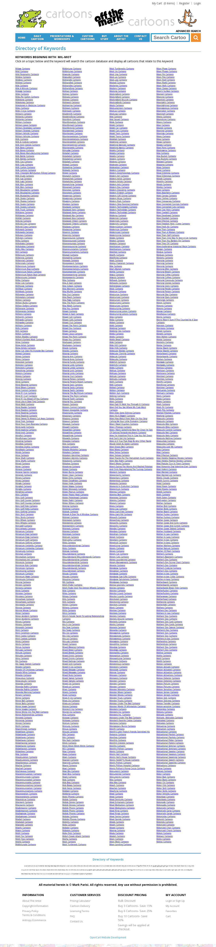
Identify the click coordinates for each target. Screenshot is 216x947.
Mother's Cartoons (164, 553)
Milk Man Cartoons (24, 184)
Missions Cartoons (70, 418)
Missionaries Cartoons (72, 412)
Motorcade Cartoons (165, 802)
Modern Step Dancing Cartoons (123, 204)
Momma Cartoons (117, 491)
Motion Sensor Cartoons (167, 692)
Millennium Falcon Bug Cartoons (30, 274)
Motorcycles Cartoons (165, 816)
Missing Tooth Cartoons (73, 398)
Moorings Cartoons (164, 133)
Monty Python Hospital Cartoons (124, 765)
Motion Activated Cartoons (168, 669)
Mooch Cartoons (116, 785)
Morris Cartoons (163, 317)
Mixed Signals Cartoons (73, 680)
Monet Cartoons (116, 537)
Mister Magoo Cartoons (72, 486)
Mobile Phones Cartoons (73, 813)
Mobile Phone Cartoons (73, 808)
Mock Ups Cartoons (118, 74)
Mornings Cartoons (165, 300)
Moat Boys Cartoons (71, 774)
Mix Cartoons (68, 621)
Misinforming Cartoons (72, 127)
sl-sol (164, 870)
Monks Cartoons (116, 624)
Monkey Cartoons (117, 616)
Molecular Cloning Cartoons (122, 353)
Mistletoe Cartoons (70, 508)
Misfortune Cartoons (71, 68)
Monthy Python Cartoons (121, 748)
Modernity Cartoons (118, 223)
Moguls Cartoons (117, 277)
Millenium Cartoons (24, 254)
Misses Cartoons (69, 331)
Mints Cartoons (22, 641)
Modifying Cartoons (118, 257)
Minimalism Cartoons (25, 556)
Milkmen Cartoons (23, 238)
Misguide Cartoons (70, 74)
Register (184, 3)
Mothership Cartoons (166, 641)
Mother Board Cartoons (167, 511)
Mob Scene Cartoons (71, 788)
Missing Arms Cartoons (72, 359)
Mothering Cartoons (165, 601)
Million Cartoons (23, 300)
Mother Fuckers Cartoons (167, 517)
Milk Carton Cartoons (25, 167)
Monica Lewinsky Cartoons (121, 584)
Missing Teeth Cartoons (73, 390)
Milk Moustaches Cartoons (27, 192)
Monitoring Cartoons (118, 601)
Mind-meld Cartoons (24, 427)
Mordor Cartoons (164, 187)
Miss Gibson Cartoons (72, 286)
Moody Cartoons (116, 824)
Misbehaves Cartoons (25, 737)
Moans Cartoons (69, 765)
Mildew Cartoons (23, 77)
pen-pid (96, 870)
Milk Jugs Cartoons (24, 181)
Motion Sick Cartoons (166, 697)
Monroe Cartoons (117, 672)
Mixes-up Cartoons (70, 703)
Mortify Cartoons (164, 381)
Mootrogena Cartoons (166, 150)
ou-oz (85, 870)
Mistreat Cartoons (70, 517)
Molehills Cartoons (117, 365)
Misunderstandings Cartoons (75, 565)
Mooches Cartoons (117, 788)
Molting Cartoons (117, 396)
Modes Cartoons (116, 238)
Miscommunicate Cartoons (27, 777)
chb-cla (80, 866)
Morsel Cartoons (163, 331)
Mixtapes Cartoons (70, 720)
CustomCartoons (87, 37)
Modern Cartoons (117, 170)
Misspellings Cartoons (72, 435)
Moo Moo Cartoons (117, 782)
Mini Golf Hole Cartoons (26, 506)
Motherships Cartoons (166, 644)
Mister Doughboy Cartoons (74, 480)
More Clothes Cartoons (166, 198)
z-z (70, 874)
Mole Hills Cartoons (118, 348)
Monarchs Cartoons (118, 522)
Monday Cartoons (117, 528)
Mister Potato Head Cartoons (75, 494)
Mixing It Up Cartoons (72, 709)
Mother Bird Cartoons (166, 506)
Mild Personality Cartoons (27, 74)
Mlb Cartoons (68, 734)
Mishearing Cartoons (71, 105)
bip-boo (51, 866)
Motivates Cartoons (165, 723)
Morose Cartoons (163, 311)
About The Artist (31, 901)
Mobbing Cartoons (70, 793)
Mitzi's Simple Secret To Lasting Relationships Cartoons (83, 617)
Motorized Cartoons (165, 824)
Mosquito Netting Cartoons (168, 438)
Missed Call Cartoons (71, 317)
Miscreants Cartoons (24, 805)
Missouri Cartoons (70, 421)
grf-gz (166, 866)
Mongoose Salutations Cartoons (123, 579)
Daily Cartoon (37, 37)
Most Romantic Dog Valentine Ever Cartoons (176, 466)
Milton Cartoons (22, 333)
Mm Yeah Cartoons (70, 740)
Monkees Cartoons (117, 613)
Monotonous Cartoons (119, 663)
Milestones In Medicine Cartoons (30, 105)
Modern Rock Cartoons (119, 201)
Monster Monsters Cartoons (122, 689)
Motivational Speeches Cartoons (170, 762)
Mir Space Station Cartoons (27, 663)
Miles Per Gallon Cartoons (27, 96)
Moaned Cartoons (70, 760)
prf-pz (120, 870)
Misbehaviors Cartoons (25, 748)
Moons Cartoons (163, 116)
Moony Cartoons (163, 122)
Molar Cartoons (116, 319)
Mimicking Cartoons (24, 370)
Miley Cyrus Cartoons (25, 110)
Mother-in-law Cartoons (167, 573)
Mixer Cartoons (69, 689)
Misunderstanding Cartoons (75, 559)
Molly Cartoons (116, 381)
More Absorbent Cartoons (168, 192)
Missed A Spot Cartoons (73, 314)
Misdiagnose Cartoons (25, 813)
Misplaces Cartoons (70, 226)
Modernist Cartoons (118, 218)
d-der (108, 866)
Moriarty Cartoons (164, 257)
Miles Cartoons (22, 94)
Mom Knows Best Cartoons (121, 446)
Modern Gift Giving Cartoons (122, 195)
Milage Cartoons (22, 68)
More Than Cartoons (165, 229)
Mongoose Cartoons (118, 573)
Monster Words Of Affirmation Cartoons (127, 706)
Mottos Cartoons (163, 841)
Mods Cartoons (116, 260)
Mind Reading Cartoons (26, 412)
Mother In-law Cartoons (167, 539)
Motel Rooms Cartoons (166, 489)
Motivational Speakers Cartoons (170, 754)
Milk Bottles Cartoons (25, 158)
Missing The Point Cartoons (74, 396)
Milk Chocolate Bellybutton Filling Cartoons (35, 172)
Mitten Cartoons (69, 604)
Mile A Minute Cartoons (26, 88)
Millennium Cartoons (25, 266)
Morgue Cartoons (164, 252)
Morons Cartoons (164, 308)
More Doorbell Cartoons (167, 218)
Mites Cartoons (69, 593)
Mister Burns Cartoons (72, 472)
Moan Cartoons (69, 757)
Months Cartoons (117, 745)
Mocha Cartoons (69, 839)
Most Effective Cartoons (167, 455)
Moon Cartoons (116, 839)
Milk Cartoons (21, 139)
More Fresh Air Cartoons (167, 226)
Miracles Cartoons (23, 675)
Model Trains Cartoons (119, 136)
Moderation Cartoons (119, 167)
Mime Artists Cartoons (25, 348)
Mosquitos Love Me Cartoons (169, 446)
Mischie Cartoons (23, 765)
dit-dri (119, 866)
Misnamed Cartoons (71, 187)
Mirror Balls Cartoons (25, 703)
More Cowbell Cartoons (167, 212)
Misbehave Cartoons (24, 731)
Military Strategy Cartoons (27, 130)
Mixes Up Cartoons (70, 700)
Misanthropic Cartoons (25, 728)
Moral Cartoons (163, 170)
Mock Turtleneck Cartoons (74, 844)
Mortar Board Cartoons (166, 348)
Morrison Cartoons (164, 325)
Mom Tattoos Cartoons (119, 455)
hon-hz (184, 866)
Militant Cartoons (23, 113)
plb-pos (108, 870)
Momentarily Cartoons (119, 475)
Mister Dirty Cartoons (72, 477)
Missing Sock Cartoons (72, 384)
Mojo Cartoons (115, 317)
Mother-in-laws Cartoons (167, 579)
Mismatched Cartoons (72, 178)
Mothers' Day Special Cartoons (170, 627)
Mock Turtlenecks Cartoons (121, 68)
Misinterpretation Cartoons (74, 136)
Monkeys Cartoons (117, 621)
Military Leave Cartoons (26, 125)
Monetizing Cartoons (119, 545)
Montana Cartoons (117, 723)
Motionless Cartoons (165, 709)
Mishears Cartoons (70, 108)
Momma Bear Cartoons (119, 494)
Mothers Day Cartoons (166, 610)
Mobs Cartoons (69, 824)
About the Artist (121, 37)
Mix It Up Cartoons (71, 624)
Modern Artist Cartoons (120, 178)
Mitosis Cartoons (69, 596)
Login (197, 3)
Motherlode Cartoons (166, 604)
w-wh (50, 874)
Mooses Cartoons (163, 144)
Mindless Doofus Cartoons (27, 446)
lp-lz (38, 870)
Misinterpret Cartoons (72, 133)
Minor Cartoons (22, 613)
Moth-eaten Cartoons (166, 500)
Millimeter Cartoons (24, 294)
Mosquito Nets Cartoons (167, 435)
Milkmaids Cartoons (24, 232)
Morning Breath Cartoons (168, 271)
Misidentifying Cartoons (73, 116)
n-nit (71, 870)
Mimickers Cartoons (24, 367)
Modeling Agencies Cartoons (122, 144)
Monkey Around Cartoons (121, 618)
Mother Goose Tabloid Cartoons (170, 528)
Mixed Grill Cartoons (71, 663)
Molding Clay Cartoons (119, 331)
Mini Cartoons (21, 494)
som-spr (170, 870)
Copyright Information (35, 906)
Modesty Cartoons (117, 243)
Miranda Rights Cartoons (26, 689)
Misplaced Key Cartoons (73, 215)
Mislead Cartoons (70, 164)
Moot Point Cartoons (165, 147)
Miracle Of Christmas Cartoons (29, 669)
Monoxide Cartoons (118, 669)
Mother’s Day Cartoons (166, 565)
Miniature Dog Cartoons (26, 534)
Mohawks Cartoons (118, 283)
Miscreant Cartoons (24, 802)
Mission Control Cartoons (73, 407)
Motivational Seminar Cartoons (170, 745)
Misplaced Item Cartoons (73, 209)
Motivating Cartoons (165, 726)
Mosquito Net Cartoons (167, 432)
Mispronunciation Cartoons (74, 249)
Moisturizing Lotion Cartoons (122, 311)
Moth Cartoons (163, 494)
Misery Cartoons (22, 830)
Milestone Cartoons (24, 99)
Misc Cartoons (21, 754)
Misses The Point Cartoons (74, 336)
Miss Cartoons (68, 280)
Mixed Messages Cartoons (73, 672)
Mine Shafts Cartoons (25, 460)
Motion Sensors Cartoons (167, 695)
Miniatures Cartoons (24, 551)
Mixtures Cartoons (70, 726)
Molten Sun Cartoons (119, 393)
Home (21, 37)
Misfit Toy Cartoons (24, 836)
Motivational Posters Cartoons (169, 743)
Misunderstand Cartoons (73, 553)
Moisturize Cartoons (118, 294)
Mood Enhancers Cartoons (121, 802)
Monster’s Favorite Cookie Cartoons (125, 720)
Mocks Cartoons (116, 105)
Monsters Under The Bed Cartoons (125, 717)
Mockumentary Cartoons (120, 108)
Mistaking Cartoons (71, 466)
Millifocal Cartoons (23, 288)
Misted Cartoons (69, 469)
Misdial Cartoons (23, 819)
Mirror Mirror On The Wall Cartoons (31, 711)
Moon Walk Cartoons (165, 85)
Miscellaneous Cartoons (26, 762)
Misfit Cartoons (22, 833)
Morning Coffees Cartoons (168, 277)
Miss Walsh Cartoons (71, 305)
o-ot (81, 870)
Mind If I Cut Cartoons (25, 393)
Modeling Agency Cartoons (121, 147)
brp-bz (63, 866)
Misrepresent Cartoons (72, 263)
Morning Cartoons (164, 260)
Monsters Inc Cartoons (119, 711)
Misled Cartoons (69, 172)
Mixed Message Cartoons (73, 669)
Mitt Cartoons (68, 601)
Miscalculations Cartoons (26, 760)
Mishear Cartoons (70, 99)
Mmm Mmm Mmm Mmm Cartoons (78, 745)
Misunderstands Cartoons (74, 568)
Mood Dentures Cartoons (120, 799)
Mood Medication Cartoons (121, 805)
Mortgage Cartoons (164, 362)
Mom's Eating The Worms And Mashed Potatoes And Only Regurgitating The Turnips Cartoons (130, 468)
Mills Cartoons (21, 328)
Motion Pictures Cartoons (168, 686)
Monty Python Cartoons (120, 762)
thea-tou (27, 874)
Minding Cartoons (23, 441)
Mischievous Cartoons (25, 771)
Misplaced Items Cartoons (73, 212)
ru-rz (141, 870)
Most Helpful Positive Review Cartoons (174, 460)
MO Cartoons (68, 748)
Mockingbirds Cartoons (119, 102)
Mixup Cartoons (69, 728)
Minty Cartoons (22, 644)
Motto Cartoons (163, 839)
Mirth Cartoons (22, 726)
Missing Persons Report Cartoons (77, 381)
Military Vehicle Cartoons (26, 133)
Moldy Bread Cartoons (119, 339)
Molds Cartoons (116, 333)
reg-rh (132, 870)
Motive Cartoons (163, 768)
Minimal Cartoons (23, 553)
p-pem (90, 870)
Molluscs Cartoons (117, 373)
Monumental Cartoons (119, 774)
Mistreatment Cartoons (72, 525)
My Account (172, 906)
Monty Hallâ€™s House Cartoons (124, 760)
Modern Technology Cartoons (122, 209)
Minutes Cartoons (23, 655)
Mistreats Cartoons (70, 528)
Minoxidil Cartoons (24, 627)
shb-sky (158, 870)
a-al (26, 866)
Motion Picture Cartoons (167, 683)
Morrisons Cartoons (165, 328)
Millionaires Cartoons (25, 311)
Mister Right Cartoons (72, 500)
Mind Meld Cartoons (24, 404)
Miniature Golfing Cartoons (28, 542)
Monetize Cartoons (118, 542)
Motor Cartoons (163, 774)
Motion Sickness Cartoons (168, 700)
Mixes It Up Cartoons (71, 697)
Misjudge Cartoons (70, 150)
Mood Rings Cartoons (119, 813)
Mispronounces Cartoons (73, 243)
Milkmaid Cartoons (24, 229)
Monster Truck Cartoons (120, 697)
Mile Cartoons (21, 85)
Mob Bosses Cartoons (71, 785)
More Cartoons (163, 189)
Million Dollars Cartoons (26, 305)
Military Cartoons (23, 122)
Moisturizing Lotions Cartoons (123, 314)
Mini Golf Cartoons (24, 497)
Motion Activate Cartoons (167, 666)
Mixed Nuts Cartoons (72, 675)
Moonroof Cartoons (165, 113)
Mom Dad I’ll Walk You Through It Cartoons (129, 404)
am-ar (31, 866)
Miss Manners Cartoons (73, 288)
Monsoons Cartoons (118, 678)
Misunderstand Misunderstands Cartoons (81, 556)
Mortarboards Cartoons (166, 356)
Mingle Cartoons (22, 483)
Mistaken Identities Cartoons (75, 455)
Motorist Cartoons (164, 819)
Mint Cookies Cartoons (25, 638)
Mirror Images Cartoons (25, 709)
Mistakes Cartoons (70, 463)
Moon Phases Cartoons (166, 71)
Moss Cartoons (162, 449)
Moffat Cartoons (116, 271)
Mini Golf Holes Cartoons (26, 508)
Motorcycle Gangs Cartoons (168, 813)
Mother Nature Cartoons (167, 548)
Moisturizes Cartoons (119, 305)
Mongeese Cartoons (118, 568)
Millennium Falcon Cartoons (28, 271)
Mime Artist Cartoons (25, 345)
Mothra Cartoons (164, 652)
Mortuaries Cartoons (165, 390)
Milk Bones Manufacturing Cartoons (32, 153)
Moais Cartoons (69, 754)
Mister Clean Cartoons (72, 475)
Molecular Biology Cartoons (121, 350)
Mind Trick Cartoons (24, 421)
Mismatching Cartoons (72, 184)
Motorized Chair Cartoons (168, 827)
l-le (29, 870)
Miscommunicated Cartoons (28, 779)
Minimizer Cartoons (24, 568)
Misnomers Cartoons (71, 192)
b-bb (40, 866)
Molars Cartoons (116, 322)
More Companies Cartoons (168, 201)
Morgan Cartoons (164, 249)
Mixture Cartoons (70, 723)
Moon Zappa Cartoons (166, 88)
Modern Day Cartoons (119, 187)
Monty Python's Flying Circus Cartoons (127, 768)
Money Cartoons (116, 548)
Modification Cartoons (119, 246)
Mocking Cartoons (117, 91)
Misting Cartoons (70, 506)
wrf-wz (61, 874)
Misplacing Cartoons (71, 229)
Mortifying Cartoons (165, 384)
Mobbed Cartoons (70, 791)
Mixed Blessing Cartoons (73, 647)
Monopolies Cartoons (118, 652)
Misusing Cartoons (70, 579)
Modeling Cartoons (118, 141)
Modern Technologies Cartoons (123, 206)
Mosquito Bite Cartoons (167, 424)
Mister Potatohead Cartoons (75, 497)
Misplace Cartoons (70, 204)
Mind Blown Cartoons (25, 387)
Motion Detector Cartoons (168, 678)
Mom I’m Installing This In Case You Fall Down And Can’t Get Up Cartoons (130, 437)
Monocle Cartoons (117, 627)
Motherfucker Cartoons (167, 590)
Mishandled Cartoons (72, 82)
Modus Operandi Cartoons (121, 263)
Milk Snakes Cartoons (25, 206)
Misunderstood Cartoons (73, 570)
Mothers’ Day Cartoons (166, 632)
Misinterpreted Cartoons (73, 141)
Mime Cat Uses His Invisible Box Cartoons (34, 350)
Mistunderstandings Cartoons (76, 545)
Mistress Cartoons (70, 531)
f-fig (138, 866)
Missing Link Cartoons (72, 370)
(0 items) (163, 3)
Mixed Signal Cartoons (72, 678)
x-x (65, 874)
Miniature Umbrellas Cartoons (29, 548)
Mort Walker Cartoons (166, 336)
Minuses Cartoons (23, 649)
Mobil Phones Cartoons (72, 796)
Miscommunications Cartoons (28, 791)
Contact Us (140, 37)
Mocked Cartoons (117, 82)
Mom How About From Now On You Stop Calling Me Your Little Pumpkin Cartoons (128, 420)
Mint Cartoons (22, 630)
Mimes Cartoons (22, 356)
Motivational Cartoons (166, 731)
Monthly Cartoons (117, 740)
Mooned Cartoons (164, 94)
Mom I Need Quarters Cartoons (123, 424)
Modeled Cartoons (117, 139)
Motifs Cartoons (163, 661)
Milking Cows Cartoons (25, 226)
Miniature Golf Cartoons (26, 539)
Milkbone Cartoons (24, 212)
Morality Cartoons (164, 181)
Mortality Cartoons (164, 342)
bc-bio (45, 866)
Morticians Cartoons (165, 373)
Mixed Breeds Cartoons (72, 652)
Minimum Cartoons (24, 573)
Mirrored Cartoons (23, 717)
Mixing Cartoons (69, 706)
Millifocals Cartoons (24, 291)
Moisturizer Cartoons (119, 300)
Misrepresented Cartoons (73, 271)
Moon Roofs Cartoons (166, 82)
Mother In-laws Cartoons (167, 542)
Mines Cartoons (22, 480)
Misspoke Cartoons (70, 441)
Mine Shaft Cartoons (24, 458)
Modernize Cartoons (118, 229)
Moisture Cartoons (117, 291)
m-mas (43, 870)
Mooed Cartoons (116, 827)
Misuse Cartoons (69, 573)
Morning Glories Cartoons (168, 283)
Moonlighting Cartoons (167, 105)
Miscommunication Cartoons (28, 788)
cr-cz (103, 866)
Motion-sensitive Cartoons (168, 706)
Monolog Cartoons (117, 647)
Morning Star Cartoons (166, 294)
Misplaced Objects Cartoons (74, 223)
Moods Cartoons (116, 822)
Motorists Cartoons (164, 822)
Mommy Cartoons (117, 500)
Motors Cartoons (163, 833)
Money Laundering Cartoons (122, 559)
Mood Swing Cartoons (119, 816)
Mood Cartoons (116, 793)
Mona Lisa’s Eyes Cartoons (121, 511)
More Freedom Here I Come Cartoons (173, 223)
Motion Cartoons (164, 663)
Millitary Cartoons (23, 325)
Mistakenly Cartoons (71, 460)
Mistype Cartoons (70, 551)
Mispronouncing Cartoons (74, 246)
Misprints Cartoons (71, 235)
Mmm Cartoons (69, 743)
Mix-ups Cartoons (70, 641)
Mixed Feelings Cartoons (73, 661)
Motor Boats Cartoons (166, 779)
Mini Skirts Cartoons (24, 517)
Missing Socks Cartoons (72, 387)
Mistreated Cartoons (71, 520)
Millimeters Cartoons (24, 297)
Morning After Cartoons (167, 269)
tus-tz (39, 874)
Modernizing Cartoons (119, 235)
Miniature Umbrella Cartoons (28, 545)
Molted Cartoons (116, 387)
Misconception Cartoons (26, 793)
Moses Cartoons (163, 398)
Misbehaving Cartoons (25, 743)
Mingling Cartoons (23, 491)
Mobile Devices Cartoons (73, 805)
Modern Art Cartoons (119, 175)
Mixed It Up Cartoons (72, 666)
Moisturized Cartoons (119, 297)
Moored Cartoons (164, 127)
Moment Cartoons (117, 472)
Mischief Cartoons (23, 768)
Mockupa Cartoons (117, 113)
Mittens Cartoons (70, 607)
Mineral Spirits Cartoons (26, 472)
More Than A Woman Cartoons (170, 232)
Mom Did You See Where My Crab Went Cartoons (127, 408)
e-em (129, 866)
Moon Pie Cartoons (165, 74)
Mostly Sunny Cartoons (167, 480)
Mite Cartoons (68, 590)
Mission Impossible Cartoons (75, 410)
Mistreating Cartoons (71, 522)
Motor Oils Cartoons (165, 785)
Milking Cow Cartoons (25, 223)
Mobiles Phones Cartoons (73, 819)
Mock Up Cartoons (117, 71)
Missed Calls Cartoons (72, 319)
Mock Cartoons (69, 841)
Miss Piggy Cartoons (71, 300)
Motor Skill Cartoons (165, 788)
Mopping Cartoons (164, 164)
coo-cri (98, 866)
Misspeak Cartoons (70, 424)
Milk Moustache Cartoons (27, 189)
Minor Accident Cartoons (26, 616)
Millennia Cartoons (24, 257)
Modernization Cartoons (120, 226)
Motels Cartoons (163, 491)
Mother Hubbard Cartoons (168, 531)
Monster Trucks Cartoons (120, 700)
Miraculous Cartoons (24, 678)
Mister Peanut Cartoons (73, 491)
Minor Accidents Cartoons (27, 618)
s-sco (146, 870)
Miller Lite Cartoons (24, 283)
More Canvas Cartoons (166, 195)
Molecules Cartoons (118, 359)
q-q (124, 870)
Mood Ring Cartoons (118, 810)
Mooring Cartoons (164, 130)
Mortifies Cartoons (164, 379)
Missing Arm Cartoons (72, 356)
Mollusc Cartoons (117, 370)
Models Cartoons (116, 150)
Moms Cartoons (116, 506)
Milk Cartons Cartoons (25, 170)
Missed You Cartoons (71, 328)
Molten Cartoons (117, 390)
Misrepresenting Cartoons (74, 274)
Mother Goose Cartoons (167, 520)
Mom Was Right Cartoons (121, 460)
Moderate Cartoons (118, 164)
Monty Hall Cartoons (118, 754)
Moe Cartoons (115, 266)
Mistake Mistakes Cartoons (74, 449)
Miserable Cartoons (24, 824)
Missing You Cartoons (72, 401)
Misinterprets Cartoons (72, 147)
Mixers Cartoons (69, 692)
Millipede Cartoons (24, 319)
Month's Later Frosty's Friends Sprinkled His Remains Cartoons (129, 733)
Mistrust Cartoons (70, 537)
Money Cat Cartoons (118, 553)
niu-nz (76, 870)
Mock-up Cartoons (117, 77)
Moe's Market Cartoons (119, 269)
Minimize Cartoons (24, 562)
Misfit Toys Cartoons (24, 839)
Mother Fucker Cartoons (167, 514)
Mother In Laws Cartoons (167, 537)
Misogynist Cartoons (71, 195)
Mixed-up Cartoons (71, 686)
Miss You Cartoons (70, 308)
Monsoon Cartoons (117, 675)
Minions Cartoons (23, 587)
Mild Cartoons (21, 71)
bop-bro (57, 866)
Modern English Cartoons (121, 192)
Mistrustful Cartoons (71, 539)
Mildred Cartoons (23, 82)
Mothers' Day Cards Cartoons (169, 624)
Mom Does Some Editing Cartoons (124, 412)
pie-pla (102, 870)
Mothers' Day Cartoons (166, 616)
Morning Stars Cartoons (167, 297)
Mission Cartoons (70, 404)
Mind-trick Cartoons (24, 432)
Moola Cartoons (116, 833)
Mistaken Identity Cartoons (74, 458)
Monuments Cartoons (119, 777)
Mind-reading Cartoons (25, 429)
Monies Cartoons (117, 587)
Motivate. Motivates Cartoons (169, 717)
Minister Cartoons (23, 593)
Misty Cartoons (69, 548)
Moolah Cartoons (117, 836)
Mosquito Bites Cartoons (167, 427)
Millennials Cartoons (24, 263)
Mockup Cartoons (117, 110)
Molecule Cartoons (117, 356)
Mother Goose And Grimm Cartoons (172, 525)
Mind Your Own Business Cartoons (31, 424)
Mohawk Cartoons (117, 280)
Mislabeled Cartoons (71, 156)
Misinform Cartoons (71, 119)
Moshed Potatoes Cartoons (168, 412)
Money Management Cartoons (123, 562)
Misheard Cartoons (70, 102)
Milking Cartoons (23, 221)
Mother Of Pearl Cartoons (168, 551)
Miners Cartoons (22, 477)
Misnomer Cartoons (71, 189)
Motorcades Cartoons (165, 805)
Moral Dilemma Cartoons (167, 172)
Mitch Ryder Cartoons (72, 584)
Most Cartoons (162, 452)
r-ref (128, 870)
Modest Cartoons (117, 240)
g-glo (155, 866)
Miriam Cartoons (23, 695)
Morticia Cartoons (164, 367)
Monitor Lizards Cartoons (121, 596)
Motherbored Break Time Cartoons (172, 587)
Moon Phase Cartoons (166, 68)
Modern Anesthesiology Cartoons (124, 172)
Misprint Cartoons (70, 232)
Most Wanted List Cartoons (168, 475)
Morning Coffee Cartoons (167, 274)
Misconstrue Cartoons (25, 799)
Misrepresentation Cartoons (75, 266)
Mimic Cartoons (22, 359)
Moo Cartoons (115, 779)
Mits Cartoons (68, 599)
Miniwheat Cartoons (24, 599)
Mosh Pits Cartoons (165, 410)
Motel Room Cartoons (166, 486)
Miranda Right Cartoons (26, 686)
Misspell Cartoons (70, 427)
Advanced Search (188, 31)
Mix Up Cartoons (70, 632)
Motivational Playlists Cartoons (170, 737)
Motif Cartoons (163, 658)
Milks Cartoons (22, 240)
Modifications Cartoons (119, 249)
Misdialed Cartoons (24, 822)
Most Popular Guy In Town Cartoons (173, 463)
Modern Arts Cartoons (119, 184)
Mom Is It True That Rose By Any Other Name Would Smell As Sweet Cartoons (130, 442)
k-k (26, 870)
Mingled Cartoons (23, 486)
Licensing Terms (79, 911)
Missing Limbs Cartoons (73, 367)
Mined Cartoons (22, 463)
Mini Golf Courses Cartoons (27, 503)
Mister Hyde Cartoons (72, 483)
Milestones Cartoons (24, 102)
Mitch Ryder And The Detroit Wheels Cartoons (83, 587)
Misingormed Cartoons (72, 130)
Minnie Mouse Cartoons (26, 610)
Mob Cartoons (68, 779)
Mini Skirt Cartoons (24, 514)
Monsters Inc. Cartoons (119, 714)
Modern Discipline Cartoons (122, 189)
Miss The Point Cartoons (73, 302)
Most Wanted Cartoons (166, 472)
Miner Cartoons (22, 466)
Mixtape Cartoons (70, 717)
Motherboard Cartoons (166, 582)
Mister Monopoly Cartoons (74, 489)
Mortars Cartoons (164, 359)
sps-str (177, 870)
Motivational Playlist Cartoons (170, 734)
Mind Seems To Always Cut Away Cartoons (34, 418)
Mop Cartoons (162, 153)
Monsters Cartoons (117, 709)
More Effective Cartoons (167, 221)
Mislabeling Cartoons (71, 158)
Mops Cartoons (163, 167)
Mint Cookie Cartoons (25, 635)
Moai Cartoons (68, 751)
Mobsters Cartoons (70, 830)
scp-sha (151, 870)
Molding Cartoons (117, 328)
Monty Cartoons (116, 751)
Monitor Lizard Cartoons (120, 593)
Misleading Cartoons (71, 167)
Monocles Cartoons (117, 630)
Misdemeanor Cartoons (25, 808)
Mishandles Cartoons (71, 85)
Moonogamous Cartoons (167, 108)
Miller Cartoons (22, 280)
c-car (68, 866)
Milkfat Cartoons (23, 218)
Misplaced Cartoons (71, 206)
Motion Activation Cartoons (168, 672)
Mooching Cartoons (118, 791)
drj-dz (124, 866)
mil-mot (57, 870)
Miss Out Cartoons (70, 294)
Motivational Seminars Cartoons (171, 748)
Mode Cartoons (116, 122)
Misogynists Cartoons (71, 198)
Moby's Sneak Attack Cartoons (76, 836)
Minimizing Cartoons (25, 570)
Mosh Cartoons (163, 404)
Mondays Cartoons (117, 531)
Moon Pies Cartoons (165, 77)
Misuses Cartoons (70, 576)
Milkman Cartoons (23, 235)
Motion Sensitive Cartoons (168, 689)
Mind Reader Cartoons (25, 407)
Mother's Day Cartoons (166, 559)
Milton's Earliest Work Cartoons (29, 339)
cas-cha (73, 866)
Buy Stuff (104, 37)
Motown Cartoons (164, 836)
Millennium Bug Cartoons (27, 269)
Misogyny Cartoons (70, 201)
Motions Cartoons (164, 711)
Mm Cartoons (68, 737)
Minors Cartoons (22, 621)
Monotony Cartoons (118, 666)
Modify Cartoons (116, 254)
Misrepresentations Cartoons (75, 269)
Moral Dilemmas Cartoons (168, 175)
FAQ (72, 916)
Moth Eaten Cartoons (166, 497)
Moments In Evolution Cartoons (124, 486)
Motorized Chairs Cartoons (168, 830)
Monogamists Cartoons (119, 635)
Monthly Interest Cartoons (121, 743)
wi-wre (55, 874)
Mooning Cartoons (164, 96)
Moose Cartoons (163, 141)
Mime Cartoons (22, 342)
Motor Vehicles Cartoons (167, 793)
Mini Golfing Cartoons (25, 511)
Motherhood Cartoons (166, 599)
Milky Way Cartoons (24, 249)
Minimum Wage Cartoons (27, 576)
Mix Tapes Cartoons (71, 630)
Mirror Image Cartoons (25, 706)
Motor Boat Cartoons (165, 777)
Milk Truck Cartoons (24, 209)
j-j (24, 870)
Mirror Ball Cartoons (24, 700)
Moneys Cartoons (117, 565)
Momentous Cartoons (119, 480)
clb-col (86, 866)
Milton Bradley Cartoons (26, 336)
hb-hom (177, 866)
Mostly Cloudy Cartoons (167, 477)
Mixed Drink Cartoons (72, 655)
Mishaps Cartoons (70, 96)
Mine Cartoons (22, 455)
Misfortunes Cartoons (72, 71)
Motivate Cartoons (164, 714)
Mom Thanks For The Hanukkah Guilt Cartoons (131, 458)
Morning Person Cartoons (168, 291)
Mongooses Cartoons (118, 582)
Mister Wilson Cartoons (72, 503)
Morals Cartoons (163, 184)
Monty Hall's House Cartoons (122, 757)
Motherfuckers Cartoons (167, 593)
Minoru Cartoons (23, 624)
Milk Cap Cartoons (23, 161)
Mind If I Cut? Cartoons (26, 396)
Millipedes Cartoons (24, 322)
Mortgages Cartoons (165, 365)
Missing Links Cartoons (72, 373)
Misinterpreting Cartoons (73, 144)
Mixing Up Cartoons (71, 711)
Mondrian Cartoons (118, 534)
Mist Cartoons (68, 443)
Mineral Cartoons (23, 469)
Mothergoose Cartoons (166, 596)
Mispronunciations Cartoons (75, 252)
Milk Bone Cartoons (24, 147)
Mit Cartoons (68, 582)
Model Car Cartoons (118, 127)
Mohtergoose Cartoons (119, 286)
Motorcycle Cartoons (165, 808)
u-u (44, 874)
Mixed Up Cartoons (71, 683)
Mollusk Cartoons (117, 376)
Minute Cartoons (23, 652)
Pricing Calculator (80, 901)
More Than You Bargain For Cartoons (173, 240)
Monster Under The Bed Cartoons (124, 703)
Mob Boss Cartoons (70, 782)
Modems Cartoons (117, 161)
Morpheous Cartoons (165, 314)
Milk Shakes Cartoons (25, 201)
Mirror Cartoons (22, 697)
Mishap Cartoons (70, 91)
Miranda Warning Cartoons (27, 692)
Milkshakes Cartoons (24, 246)
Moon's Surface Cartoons (167, 91)
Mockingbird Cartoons (119, 94)
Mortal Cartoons (163, 339)
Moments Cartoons (118, 483)
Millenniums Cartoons (25, 277)
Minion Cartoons (23, 584)
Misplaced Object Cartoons (74, 221)
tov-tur (34, 874)
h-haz (171, 866)
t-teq (188, 870)
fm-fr (146, 866)
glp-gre (160, 866)
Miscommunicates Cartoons (27, 782)
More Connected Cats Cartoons (170, 206)
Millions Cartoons (23, 314)
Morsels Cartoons (164, 333)
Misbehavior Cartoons (25, 745)
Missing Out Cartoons (72, 376)
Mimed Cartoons (22, 353)
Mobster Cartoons (70, 827)
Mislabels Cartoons (70, 161)
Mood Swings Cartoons (119, 819)
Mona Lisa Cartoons (118, 508)
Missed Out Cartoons (72, 322)
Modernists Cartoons (118, 221)
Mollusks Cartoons (117, 379)
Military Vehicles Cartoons (27, 136)
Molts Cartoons (116, 398)
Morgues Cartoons (164, 254)
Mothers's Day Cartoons (167, 630)
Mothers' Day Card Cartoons (169, 621)
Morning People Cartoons (168, 288)
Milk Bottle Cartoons (24, 156)
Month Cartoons (116, 728)
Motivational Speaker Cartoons (170, 751)
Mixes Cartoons (69, 695)
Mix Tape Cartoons (70, 627)
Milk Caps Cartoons (24, 164)
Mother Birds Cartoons (166, 508)
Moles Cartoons (116, 367)
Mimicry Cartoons (23, 373)
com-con (92, 866)
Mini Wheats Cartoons (25, 522)
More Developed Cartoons (168, 215)
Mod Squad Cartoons (119, 119)
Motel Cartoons (163, 483)
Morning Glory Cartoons (167, 286)
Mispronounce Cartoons (73, 238)
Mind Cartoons (22, 381)
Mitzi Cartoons (69, 613)
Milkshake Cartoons (24, 243)
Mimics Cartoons (22, 376)
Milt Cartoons (21, 331)
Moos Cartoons (163, 139)
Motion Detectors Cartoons (168, 680)
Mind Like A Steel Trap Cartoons (30, 401)
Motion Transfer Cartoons (168, 703)
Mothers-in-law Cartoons (167, 638)
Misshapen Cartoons (71, 345)
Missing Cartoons (70, 353)
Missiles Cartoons (70, 350)
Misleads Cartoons (70, 170)
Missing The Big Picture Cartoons (77, 393)
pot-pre (115, 870)
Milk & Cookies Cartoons (26, 141)
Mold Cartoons (116, 325)
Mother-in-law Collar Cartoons (170, 576)
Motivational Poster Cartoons (169, 740)
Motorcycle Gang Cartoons (168, 810)
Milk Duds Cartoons (24, 175)
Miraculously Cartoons (25, 680)
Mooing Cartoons (117, 830)
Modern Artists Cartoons (120, 181)
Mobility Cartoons (70, 822)
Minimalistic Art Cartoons (27, 559)
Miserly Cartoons (23, 827)
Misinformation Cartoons (73, 122)
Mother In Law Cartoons (167, 534)
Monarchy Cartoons (118, 525)
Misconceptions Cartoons (26, 796)
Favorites (171, 911)
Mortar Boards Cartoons (167, 350)
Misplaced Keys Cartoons (73, 218)
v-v (47, 874)
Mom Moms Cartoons (119, 449)
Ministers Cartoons (24, 596)
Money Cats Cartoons (119, 556)
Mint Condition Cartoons (26, 632)
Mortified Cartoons (164, 376)
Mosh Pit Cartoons (164, 407)
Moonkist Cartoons (165, 99)
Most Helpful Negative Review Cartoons (174, 458)
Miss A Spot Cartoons (71, 283)
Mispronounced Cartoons (73, 240)
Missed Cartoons (69, 311)
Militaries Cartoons (24, 119)
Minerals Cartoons (23, 475)
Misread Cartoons (70, 254)
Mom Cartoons (116, 401)
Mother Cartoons (164, 503)
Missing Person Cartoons (73, 379)
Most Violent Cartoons (166, 469)
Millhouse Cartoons (24, 286)
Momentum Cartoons (119, 489)
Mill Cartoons (21, 252)
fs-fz (151, 866)
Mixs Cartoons (68, 714)
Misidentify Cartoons (71, 113)
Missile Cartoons (69, 348)
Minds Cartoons (22, 452)
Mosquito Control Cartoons (168, 429)
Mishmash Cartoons (71, 110)
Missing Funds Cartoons (73, 362)
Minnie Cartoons (23, 607)
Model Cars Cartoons (118, 130)
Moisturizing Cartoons (119, 308)
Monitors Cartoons (117, 604)
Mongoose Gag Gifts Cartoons (122, 576)
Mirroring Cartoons (24, 720)
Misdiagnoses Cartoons (25, 816)
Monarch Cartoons (117, 517)
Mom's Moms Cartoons (119, 463)
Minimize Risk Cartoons (26, 565)
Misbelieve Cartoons (24, 751)
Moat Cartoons (69, 768)
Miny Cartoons (22, 658)
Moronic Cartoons (164, 305)
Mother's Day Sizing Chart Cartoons (173, 562)
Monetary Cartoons (118, 539)
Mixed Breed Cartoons (72, 649)
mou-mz (65, 870)
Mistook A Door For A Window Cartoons (80, 514)
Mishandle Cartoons (71, 79)
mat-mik (50, 870)
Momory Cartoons (117, 503)
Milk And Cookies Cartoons (27, 144)
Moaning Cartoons (70, 762)
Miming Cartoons (23, 379)
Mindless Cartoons (23, 443)
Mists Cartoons (69, 542)
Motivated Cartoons (165, 720)
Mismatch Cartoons (71, 175)
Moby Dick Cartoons (71, 833)
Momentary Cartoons (119, 477)
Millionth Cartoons (24, 317)
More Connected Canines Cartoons (172, 204)
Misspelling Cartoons (71, 432)
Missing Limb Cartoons (72, 365)
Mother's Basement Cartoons (169, 556)
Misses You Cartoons (71, 339)
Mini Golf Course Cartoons (27, 500)
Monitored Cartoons (118, 599)
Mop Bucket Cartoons (166, 156)
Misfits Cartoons (22, 841)
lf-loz (33, 870)
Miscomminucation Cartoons (28, 774)
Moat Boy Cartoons (70, 771)
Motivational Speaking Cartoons (171, 757)
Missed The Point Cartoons (74, 325)
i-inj (189, 866)
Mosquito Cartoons (165, 418)
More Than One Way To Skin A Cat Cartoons (176, 238)
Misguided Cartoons (71, 77)
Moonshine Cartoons (165, 119)
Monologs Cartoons (118, 649)
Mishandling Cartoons (72, 88)
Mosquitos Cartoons (165, 443)
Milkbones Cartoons (24, 215)
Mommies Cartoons (118, 497)
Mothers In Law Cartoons (167, 613)
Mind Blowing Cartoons (26, 384)
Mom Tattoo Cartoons (119, 452)
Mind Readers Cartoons (26, 410)
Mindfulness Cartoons (25, 438)
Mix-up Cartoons (70, 638)
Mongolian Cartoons (118, 570)
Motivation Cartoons (165, 728)
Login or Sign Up (175, 901)
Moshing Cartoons (164, 415)
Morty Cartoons (163, 396)
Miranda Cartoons (23, 683)
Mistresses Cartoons (71, 534)
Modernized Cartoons (119, 232)
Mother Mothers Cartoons (168, 545)
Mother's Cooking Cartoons (168, 568)
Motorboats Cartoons (165, 799)
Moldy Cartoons (116, 336)
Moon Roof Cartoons (165, 79)
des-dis (113, 866)
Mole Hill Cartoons (117, 345)
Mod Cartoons (115, 116)
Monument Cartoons (119, 771)
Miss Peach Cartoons (71, 297)
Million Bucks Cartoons (25, 302)
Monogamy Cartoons (118, 641)
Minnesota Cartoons (24, 604)
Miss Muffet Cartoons (72, 291)
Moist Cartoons (116, 288)
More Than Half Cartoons (167, 235)
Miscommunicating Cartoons (28, 785)
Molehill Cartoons (117, 362)
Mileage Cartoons (23, 91)
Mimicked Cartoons (24, 362)
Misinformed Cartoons (72, 125)
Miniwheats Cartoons (25, 601)
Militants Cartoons (23, 116)
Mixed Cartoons (69, 644)
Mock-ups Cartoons (118, 79)
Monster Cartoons (117, 680)
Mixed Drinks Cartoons (72, 658)
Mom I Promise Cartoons (120, 427)
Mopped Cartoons (164, 161)
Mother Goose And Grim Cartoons (171, 522)
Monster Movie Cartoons (120, 692)
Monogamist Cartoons (119, 632)
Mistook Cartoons (70, 511)
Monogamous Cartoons (119, 638)
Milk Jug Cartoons (23, 178)
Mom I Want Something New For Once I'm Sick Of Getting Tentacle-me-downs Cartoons (131, 431)
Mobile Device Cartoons (73, 802)
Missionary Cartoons (71, 415)
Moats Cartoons (69, 777)
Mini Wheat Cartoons (25, 520)
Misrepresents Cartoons (73, 277)
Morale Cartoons (163, 178)
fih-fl (142, 866)
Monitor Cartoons (117, 590)
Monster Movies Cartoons (120, 695)
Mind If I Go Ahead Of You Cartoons (31, 398)
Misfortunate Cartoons (25, 844)
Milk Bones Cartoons (24, 150)
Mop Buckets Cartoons (166, 158)
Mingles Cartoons (23, 489)
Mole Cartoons (115, 342)
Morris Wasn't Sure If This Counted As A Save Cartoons (177, 321)
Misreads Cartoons (70, 260)
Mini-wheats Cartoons (25, 528)
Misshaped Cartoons (71, 342)
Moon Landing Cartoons (120, 844)
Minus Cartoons (22, 647)
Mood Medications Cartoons (122, 808)
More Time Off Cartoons (167, 243)
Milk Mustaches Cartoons (26, 195)
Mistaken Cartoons (70, 452)
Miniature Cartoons (24, 531)
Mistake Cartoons (70, 446)
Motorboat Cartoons (165, 796)
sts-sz (183, 870)
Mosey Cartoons (163, 401)
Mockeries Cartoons (118, 85)
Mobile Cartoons (69, 799)
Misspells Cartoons (70, 438)
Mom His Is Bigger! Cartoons (122, 415)
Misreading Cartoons (71, 257)
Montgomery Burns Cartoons (122, 726)
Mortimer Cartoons (165, 387)
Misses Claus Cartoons (72, 333)
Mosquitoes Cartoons (165, 441)
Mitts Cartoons (69, 610)
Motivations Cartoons (166, 765)
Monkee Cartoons (117, 610)
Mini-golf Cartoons (23, 525)
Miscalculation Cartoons (26, 757)
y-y (68, 874)
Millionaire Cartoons (24, 308)
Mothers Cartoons (164, 607)
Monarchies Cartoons (119, 520)
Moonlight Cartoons (165, 102)
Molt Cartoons (115, 384)
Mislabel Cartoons (70, 153)
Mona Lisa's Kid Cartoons (120, 514)
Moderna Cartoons (117, 215)
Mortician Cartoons (165, 370)
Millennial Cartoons (24, 260)
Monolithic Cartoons (118, 644)
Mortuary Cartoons (165, 393)
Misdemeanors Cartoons (26, 810)
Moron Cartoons (163, 302)
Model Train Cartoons (119, 133)
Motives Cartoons (164, 771)
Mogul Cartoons (116, 274)
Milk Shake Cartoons (25, 198)
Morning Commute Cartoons (169, 280)
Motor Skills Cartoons (166, 791)
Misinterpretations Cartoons (75, 139)
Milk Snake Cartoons (25, 204)
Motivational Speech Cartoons (170, 760)
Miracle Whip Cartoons (25, 672)
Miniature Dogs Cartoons (26, 537)
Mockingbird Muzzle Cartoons (123, 99)
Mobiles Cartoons (70, 816)
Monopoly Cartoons (118, 661)
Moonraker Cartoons (165, 110)
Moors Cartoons (163, 136)
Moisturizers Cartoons (119, 302)
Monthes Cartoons (117, 737)
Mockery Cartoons (117, 88)
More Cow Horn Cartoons (168, 209)
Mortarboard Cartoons (166, 353)
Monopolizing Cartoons (120, 658)
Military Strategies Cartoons (28, 127)
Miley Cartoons (22, 108)
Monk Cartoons (116, 607)
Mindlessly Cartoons (24, 449)
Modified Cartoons (117, 252)
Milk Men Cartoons (24, 187)
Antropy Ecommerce (34, 920)
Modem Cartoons (117, 158)
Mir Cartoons (21, 661)
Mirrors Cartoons (23, 723)
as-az (36, 866)
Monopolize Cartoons (119, 655)
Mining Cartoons (23, 582)
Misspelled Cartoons (71, 429)
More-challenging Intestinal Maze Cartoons (176, 246)
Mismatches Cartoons (72, 181)
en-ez (134, 866)
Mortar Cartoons (163, 345)
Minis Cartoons (22, 590)
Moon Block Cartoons (119, 841)
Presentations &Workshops (62, 37)
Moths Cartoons (163, 655)
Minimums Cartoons (24, 579)
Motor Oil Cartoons (165, 782)
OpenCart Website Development (108, 937)
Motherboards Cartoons (167, 584)
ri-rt (137, 870)
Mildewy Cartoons (23, 79)
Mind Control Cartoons (25, 390)
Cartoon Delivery (80, 906)
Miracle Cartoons (23, 666)
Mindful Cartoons (23, 435)
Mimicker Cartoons (24, 365)
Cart (168, 916)
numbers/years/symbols (82, 874)
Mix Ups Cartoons (70, 635)
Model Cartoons (116, 125)
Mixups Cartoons (70, 731)
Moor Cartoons (163, 125)
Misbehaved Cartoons (25, 734)
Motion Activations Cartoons (169, 675)
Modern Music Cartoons (120, 198)
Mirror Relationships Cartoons (29, 714)
